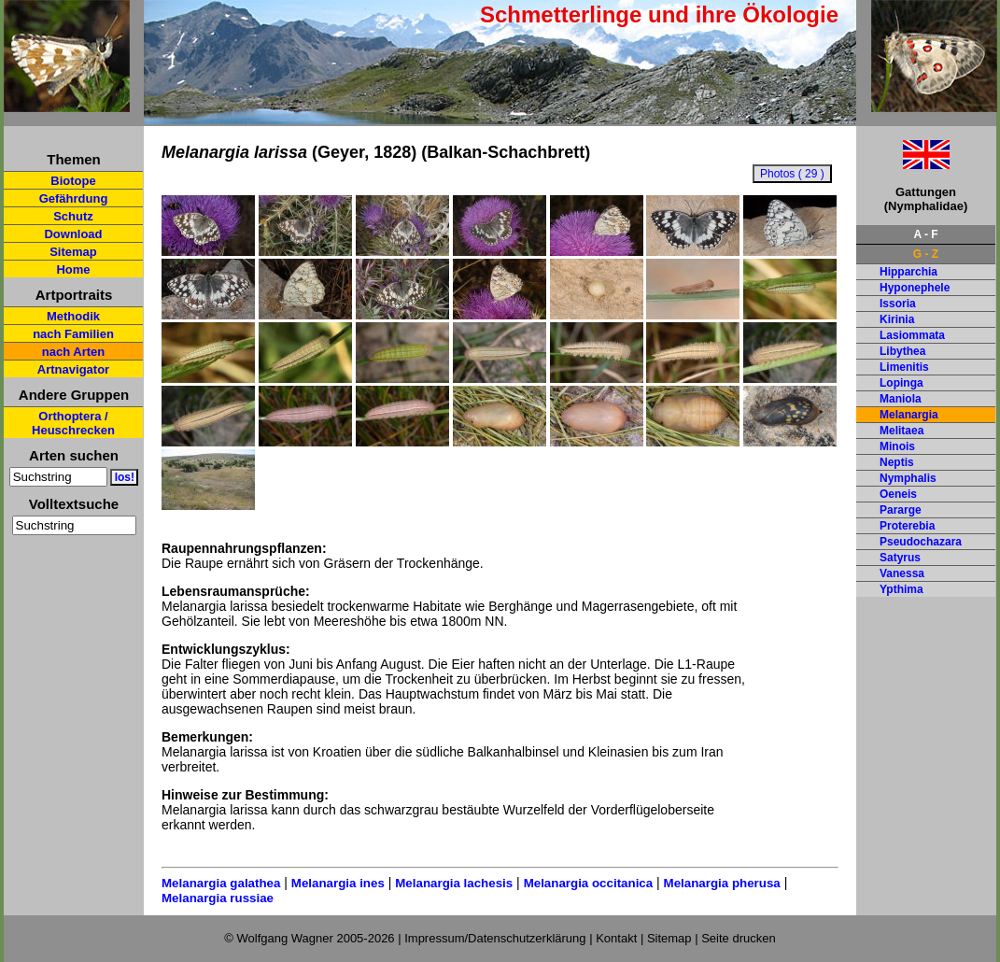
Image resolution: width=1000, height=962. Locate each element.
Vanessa (902, 573)
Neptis (897, 462)
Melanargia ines (338, 883)
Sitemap (73, 252)
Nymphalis (908, 478)
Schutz (73, 216)
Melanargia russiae (218, 898)
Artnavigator (73, 369)
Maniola (901, 398)
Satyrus (900, 557)
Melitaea (901, 430)
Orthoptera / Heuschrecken (73, 423)
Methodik (73, 316)
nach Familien (73, 334)
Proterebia (907, 525)
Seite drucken (738, 938)
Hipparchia (908, 271)
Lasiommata (912, 335)
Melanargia (909, 414)
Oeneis (898, 494)
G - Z (925, 254)
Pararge (901, 509)
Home (73, 269)
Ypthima (901, 589)
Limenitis (904, 367)
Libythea (902, 351)
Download (73, 234)
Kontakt (616, 938)
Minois (897, 446)
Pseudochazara (921, 541)
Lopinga (901, 382)
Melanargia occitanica (589, 883)
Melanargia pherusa (722, 883)
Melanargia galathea (221, 883)
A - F (925, 234)
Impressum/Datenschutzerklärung (494, 938)
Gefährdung (73, 198)
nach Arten (73, 352)
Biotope (72, 181)
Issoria (898, 303)
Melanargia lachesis (454, 883)
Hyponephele (915, 287)
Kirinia (897, 319)
